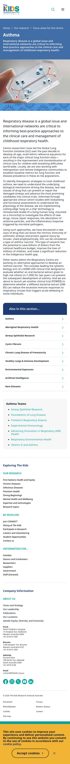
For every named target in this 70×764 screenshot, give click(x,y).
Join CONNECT (10, 521)
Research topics (11, 506)
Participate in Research (14, 529)
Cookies (6, 711)
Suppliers (8, 566)
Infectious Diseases (13, 487)
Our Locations (10, 616)
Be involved (11, 514)
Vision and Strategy (13, 605)
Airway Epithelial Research (26, 409)
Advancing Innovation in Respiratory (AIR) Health (36, 432)
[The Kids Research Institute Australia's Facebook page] (5, 681)
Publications (9, 613)
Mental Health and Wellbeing (18, 499)
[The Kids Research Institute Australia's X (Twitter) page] (18, 681)
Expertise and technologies (17, 502)
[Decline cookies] (54, 753)
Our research (21, 28)
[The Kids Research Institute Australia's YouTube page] (24, 681)
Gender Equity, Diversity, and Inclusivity (23, 620)
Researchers (9, 563)
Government (9, 570)
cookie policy (12, 744)
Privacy (39, 702)
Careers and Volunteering (16, 533)
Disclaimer (8, 702)
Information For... (15, 548)
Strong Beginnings (12, 495)
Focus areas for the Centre (48, 28)
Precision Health (11, 491)
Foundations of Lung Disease (28, 414)
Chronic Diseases (11, 483)
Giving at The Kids (12, 525)
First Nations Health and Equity (19, 479)
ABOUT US (9, 598)
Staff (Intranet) (10, 574)
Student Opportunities (14, 536)
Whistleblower (9, 706)
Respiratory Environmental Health (31, 439)
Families (7, 555)
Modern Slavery (43, 706)
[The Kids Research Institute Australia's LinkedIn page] (30, 681)
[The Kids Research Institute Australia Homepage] (11, 9)
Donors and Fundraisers (15, 559)
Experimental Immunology (27, 425)
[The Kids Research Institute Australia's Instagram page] (12, 681)
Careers (39, 711)
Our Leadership (11, 609)
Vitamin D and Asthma (24, 445)
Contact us (8, 540)
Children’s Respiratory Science (29, 420)
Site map (7, 716)
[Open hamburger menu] (63, 9)
